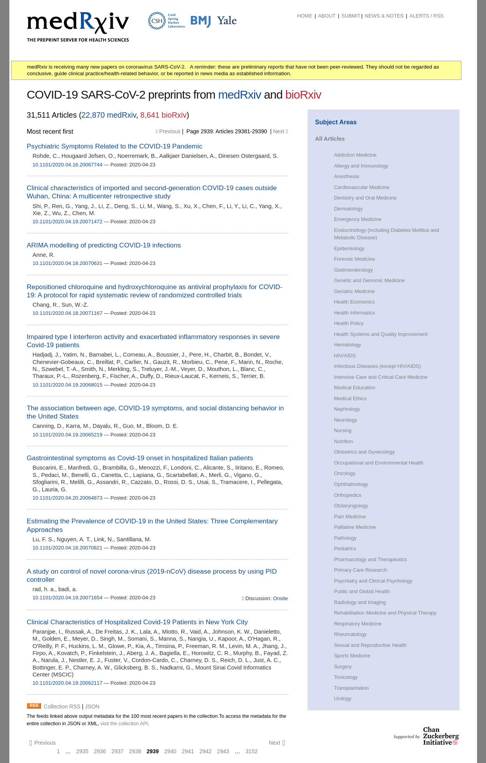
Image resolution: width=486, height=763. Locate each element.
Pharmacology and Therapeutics (370, 559)
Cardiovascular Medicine (362, 187)
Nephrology (347, 409)
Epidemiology (349, 248)
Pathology (345, 538)
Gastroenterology (353, 270)
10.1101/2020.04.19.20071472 (68, 221)
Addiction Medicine (355, 155)
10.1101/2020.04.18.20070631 (68, 263)
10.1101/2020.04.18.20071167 (68, 313)
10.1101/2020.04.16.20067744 (68, 165)
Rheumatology (350, 634)
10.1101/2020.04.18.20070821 (68, 548)
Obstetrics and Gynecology (364, 452)
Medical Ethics (350, 398)
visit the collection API (124, 723)
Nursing (343, 430)
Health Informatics (354, 313)
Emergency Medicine (358, 219)
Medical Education (354, 387)
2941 (188, 751)
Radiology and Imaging (360, 602)
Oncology (344, 473)
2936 (100, 751)
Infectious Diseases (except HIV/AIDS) (377, 366)
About (327, 16)
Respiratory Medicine (358, 624)
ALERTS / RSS (427, 16)
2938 (135, 751)
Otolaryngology (351, 506)
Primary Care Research (360, 570)
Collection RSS (62, 706)
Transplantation (351, 688)
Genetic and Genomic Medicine (369, 280)
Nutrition (343, 441)
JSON (92, 706)
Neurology (345, 420)
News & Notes (384, 16)
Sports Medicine (352, 656)
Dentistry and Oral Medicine (365, 198)
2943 (223, 751)
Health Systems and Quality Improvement (381, 334)
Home (304, 16)
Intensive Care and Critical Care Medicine (381, 377)
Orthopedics (347, 495)
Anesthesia (346, 176)
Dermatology (348, 209)
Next (280, 131)
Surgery (343, 666)
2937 (117, 751)
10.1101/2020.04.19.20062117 (68, 683)
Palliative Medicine (355, 527)
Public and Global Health (362, 591)
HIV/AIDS (345, 356)
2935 (82, 751)
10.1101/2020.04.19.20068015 (68, 385)
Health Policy (349, 323)
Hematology (347, 345)
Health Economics (354, 302)
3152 (252, 751)
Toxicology (346, 677)
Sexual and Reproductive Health (370, 645)
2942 (206, 751)
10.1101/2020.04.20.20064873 (68, 498)
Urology (343, 698)
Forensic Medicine (354, 259)
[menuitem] (304, 16)
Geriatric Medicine (354, 291)
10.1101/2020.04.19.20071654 (68, 598)
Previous (168, 131)
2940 (170, 751)
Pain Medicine (350, 516)
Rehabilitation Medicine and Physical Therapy (385, 613)
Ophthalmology (351, 484)
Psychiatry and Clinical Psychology (373, 581)
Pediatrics (345, 548)
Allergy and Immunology (361, 166)
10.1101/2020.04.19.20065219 (68, 435)
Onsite (280, 598)
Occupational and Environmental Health (378, 463)
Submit (351, 16)
